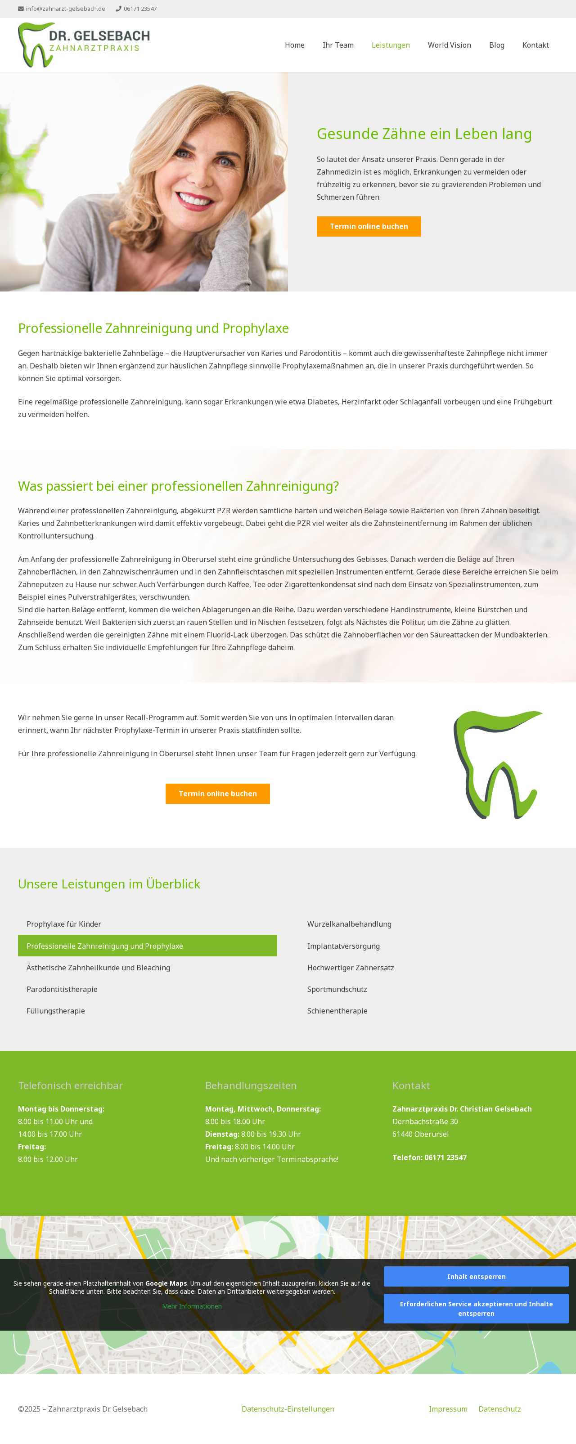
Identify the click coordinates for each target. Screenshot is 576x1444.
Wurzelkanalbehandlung (349, 924)
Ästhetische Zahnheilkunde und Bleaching (98, 968)
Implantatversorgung (343, 946)
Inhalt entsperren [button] (476, 1276)
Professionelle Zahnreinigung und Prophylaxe (105, 946)
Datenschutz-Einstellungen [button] (288, 1409)
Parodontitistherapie (62, 989)
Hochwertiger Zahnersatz (350, 968)
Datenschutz (499, 1409)
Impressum (448, 1409)
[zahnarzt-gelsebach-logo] (84, 44)
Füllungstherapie (56, 1011)
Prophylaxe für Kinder (64, 924)
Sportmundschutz (337, 989)
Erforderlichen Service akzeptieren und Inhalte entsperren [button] (476, 1309)
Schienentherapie (337, 1011)
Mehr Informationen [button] (192, 1306)
